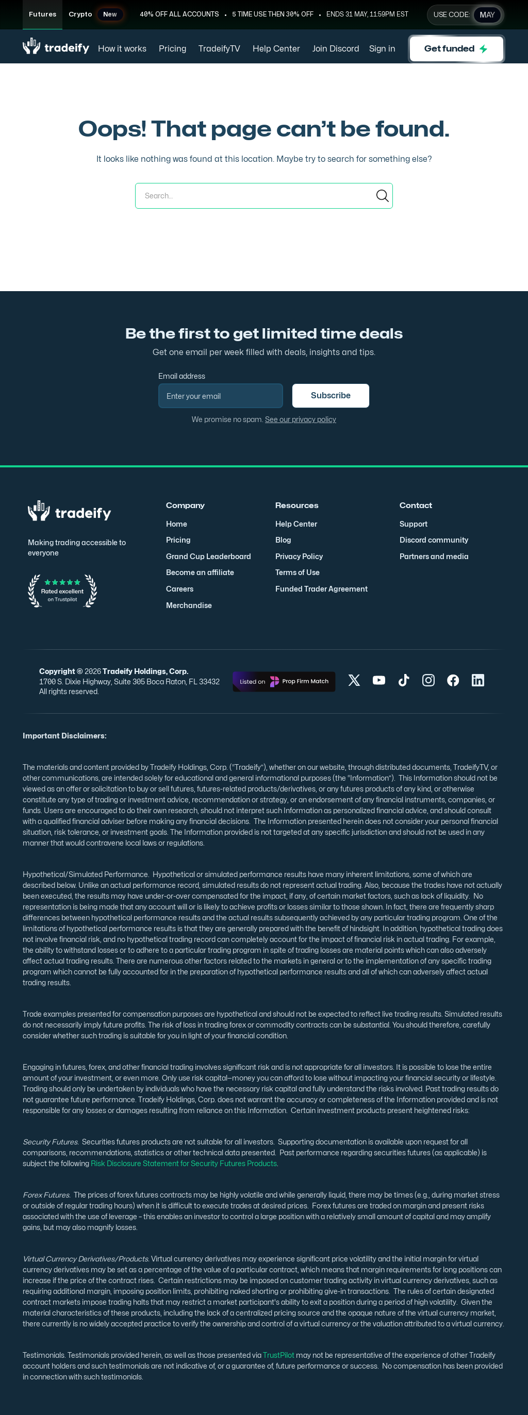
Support (413, 523)
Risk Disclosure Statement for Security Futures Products (183, 1163)
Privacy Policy (299, 556)
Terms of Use (297, 572)
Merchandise (189, 605)
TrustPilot (277, 1355)
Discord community (434, 539)
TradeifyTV (219, 49)
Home (176, 523)
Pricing (172, 49)
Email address (181, 376)
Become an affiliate (200, 572)
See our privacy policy (300, 419)
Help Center (276, 49)
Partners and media (434, 556)
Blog (283, 539)
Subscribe (331, 395)
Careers (179, 588)
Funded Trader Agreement (321, 588)
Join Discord (335, 49)
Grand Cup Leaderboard (208, 556)
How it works (122, 49)
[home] (56, 49)
